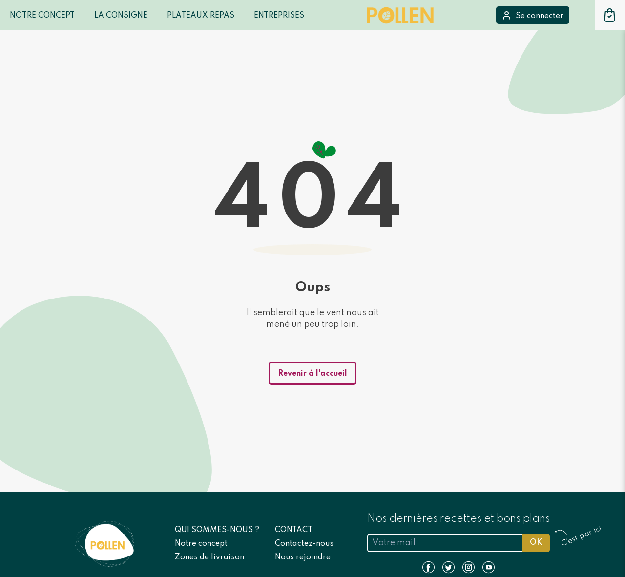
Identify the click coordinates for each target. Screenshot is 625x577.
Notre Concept (42, 16)
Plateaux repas (200, 16)
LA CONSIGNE (120, 16)
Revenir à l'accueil (312, 374)
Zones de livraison (209, 557)
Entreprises (279, 16)
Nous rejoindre (303, 557)
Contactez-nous (304, 544)
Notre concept (201, 544)
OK (536, 543)
